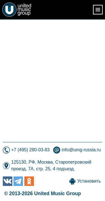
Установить (89, 181)
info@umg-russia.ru (81, 149)
